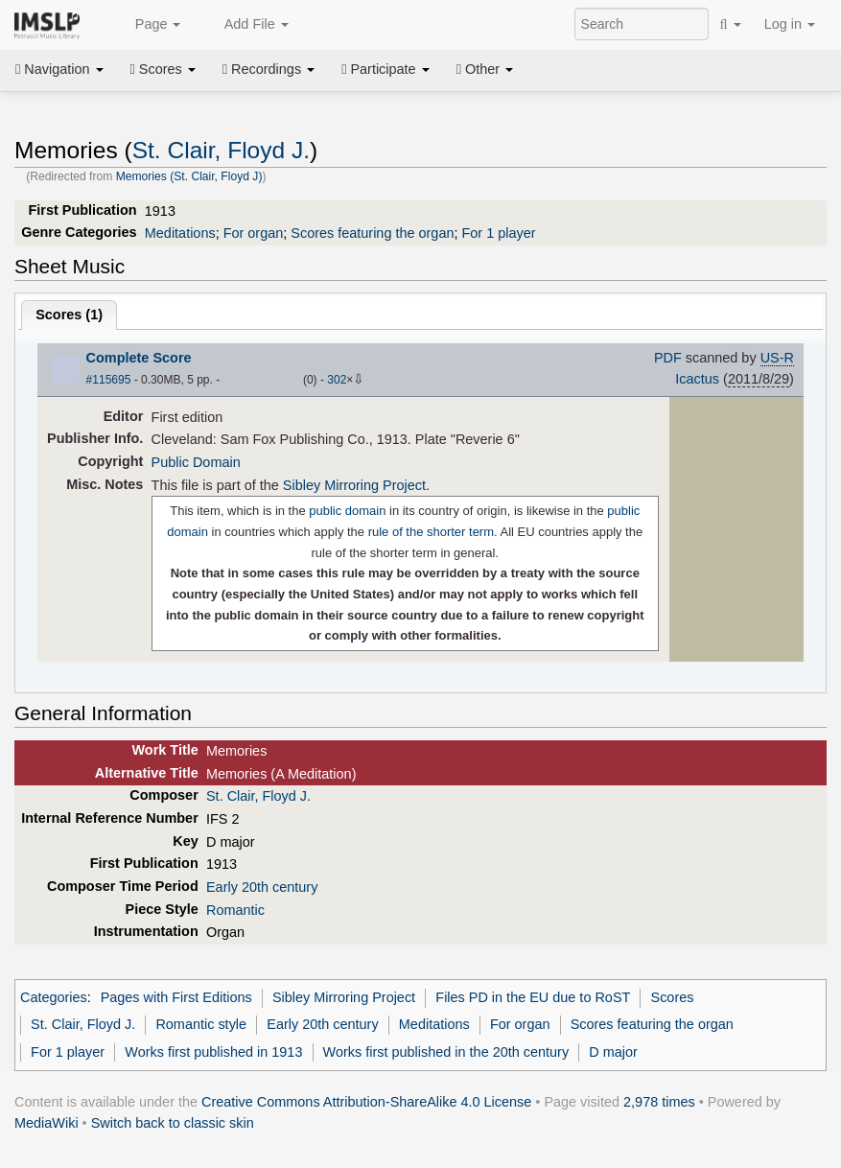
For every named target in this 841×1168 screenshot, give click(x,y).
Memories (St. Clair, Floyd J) (189, 176)
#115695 (108, 379)
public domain (347, 510)
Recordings (268, 69)
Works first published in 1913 (213, 1052)
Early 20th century (261, 887)
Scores (163, 69)
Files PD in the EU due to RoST (532, 997)
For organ (253, 233)
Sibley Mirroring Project (354, 485)
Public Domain (196, 462)
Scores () (69, 314)
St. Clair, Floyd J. (221, 150)
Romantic (235, 910)
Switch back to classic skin (172, 1123)
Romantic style (200, 1024)
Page (147, 25)
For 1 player (498, 233)
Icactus (697, 378)
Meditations (180, 233)
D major (613, 1052)
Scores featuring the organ (372, 233)
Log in (789, 24)
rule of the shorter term (431, 532)
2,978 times (659, 1102)
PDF (668, 357)
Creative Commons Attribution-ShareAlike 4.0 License (366, 1102)
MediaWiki (46, 1123)
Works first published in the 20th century (446, 1052)
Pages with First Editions (176, 997)
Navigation (59, 69)
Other (484, 69)
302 (336, 379)
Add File (245, 25)
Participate (385, 69)
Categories (53, 997)
